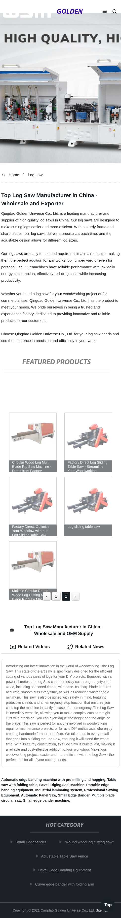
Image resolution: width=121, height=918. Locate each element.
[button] (104, 12)
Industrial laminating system (58, 790)
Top (108, 905)
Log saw (35, 175)
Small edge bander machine (46, 800)
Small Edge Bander (73, 795)
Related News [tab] (85, 647)
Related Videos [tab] (30, 647)
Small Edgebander (32, 842)
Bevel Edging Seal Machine (61, 785)
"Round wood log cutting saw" (90, 842)
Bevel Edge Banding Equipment (66, 870)
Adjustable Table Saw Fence (65, 856)
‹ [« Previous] (46, 596)
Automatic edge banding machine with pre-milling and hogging (53, 780)
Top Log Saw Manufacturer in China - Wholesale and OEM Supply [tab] (56, 630)
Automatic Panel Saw (38, 795)
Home (14, 175)
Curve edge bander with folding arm (65, 884)
